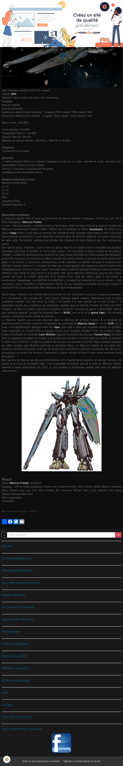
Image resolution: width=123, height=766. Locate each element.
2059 (111, 323)
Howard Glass (102, 334)
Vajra (57, 327)
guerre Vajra (98, 312)
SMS (13, 94)
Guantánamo (96, 229)
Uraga (13, 232)
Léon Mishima (47, 334)
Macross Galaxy (86, 323)
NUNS (67, 312)
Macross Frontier (32, 222)
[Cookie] (6, 759)
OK (118, 535)
